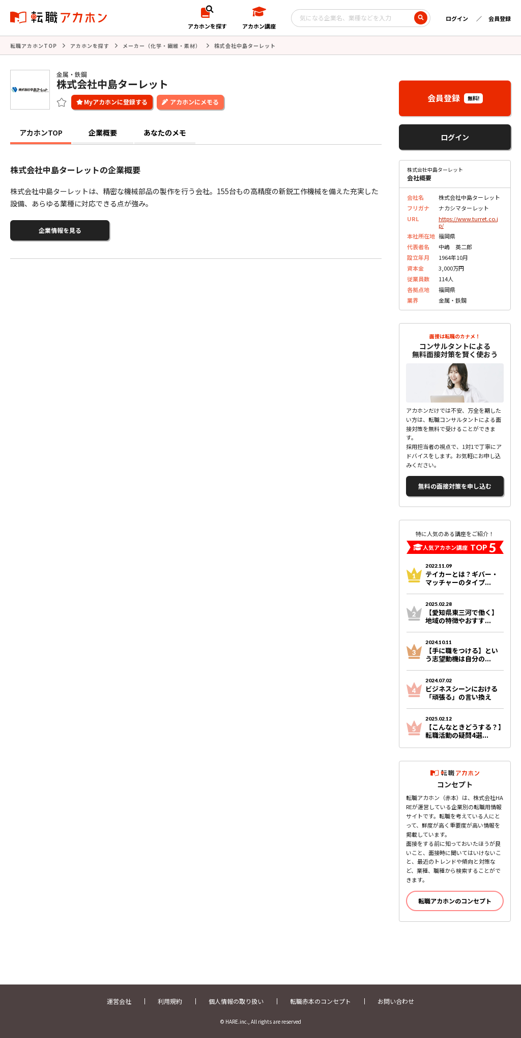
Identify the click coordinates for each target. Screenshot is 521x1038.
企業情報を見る (60, 230)
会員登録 (499, 18)
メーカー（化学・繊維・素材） (162, 45)
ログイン (457, 18)
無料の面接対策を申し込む (454, 486)
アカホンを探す (89, 45)
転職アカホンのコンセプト (454, 900)
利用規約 (170, 1001)
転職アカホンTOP (33, 45)
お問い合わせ (396, 1001)
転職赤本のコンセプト (320, 1001)
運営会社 (119, 1001)
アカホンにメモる (194, 101)
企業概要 (103, 132)
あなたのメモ (164, 132)
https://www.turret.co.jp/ (468, 222)
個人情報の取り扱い (236, 1001)
